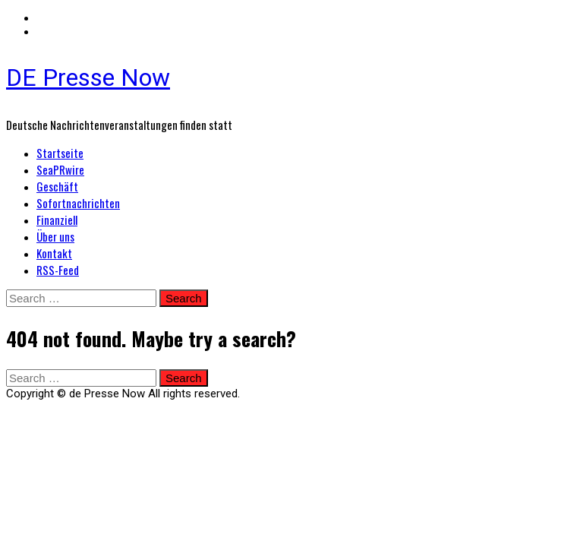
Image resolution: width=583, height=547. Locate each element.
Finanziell (56, 219)
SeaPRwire (60, 169)
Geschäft (57, 186)
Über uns (55, 236)
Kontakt (54, 253)
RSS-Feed (57, 269)
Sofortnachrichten (78, 202)
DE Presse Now (88, 77)
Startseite (60, 152)
